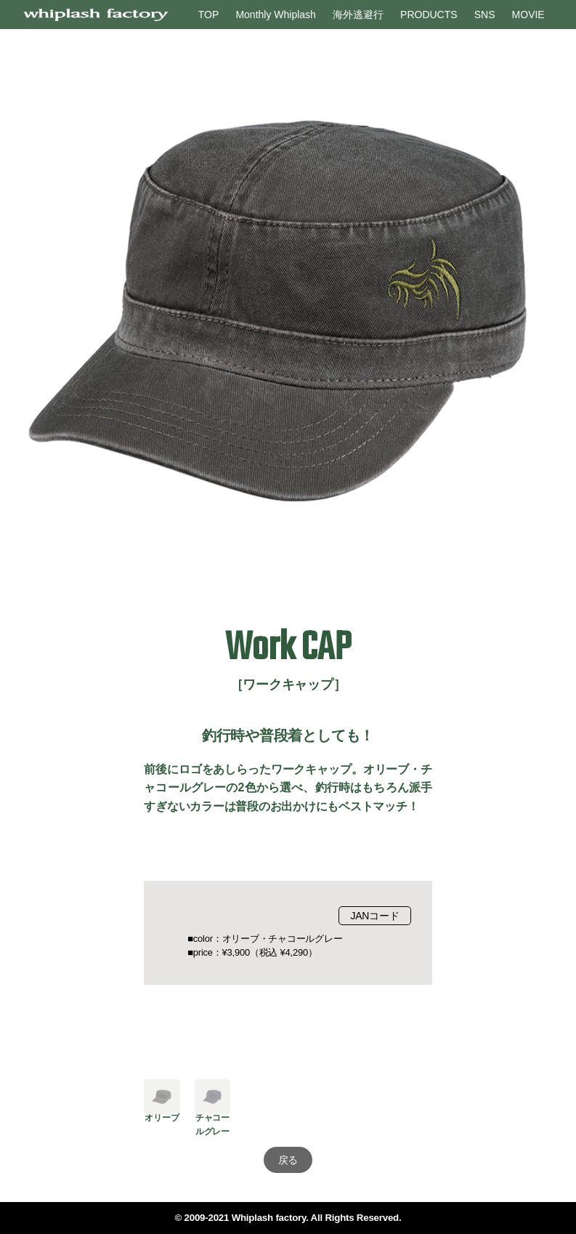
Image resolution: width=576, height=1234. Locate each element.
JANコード (374, 916)
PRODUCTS (429, 14)
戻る (288, 1160)
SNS (484, 14)
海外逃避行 (358, 14)
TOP (208, 14)
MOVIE (528, 14)
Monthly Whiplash (275, 14)
